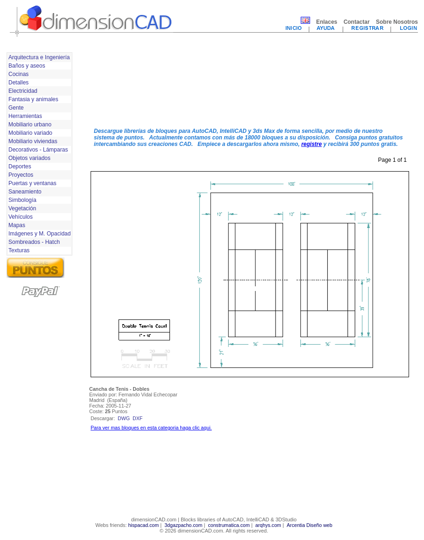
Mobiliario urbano (29, 124)
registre (311, 144)
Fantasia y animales (33, 99)
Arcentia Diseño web (309, 525)
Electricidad (22, 91)
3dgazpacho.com (183, 525)
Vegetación (22, 208)
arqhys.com (268, 525)
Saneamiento (25, 191)
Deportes (19, 166)
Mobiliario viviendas (32, 141)
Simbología (22, 200)
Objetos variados (29, 158)
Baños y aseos (26, 65)
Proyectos (20, 175)
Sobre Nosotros (397, 22)
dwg (124, 418)
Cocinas (18, 74)
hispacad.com (143, 525)
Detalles (18, 82)
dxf (137, 418)
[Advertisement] (129, 85)
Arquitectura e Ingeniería (39, 57)
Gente (16, 107)
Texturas (18, 250)
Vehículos (20, 217)
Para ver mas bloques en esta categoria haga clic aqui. (151, 427)
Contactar (357, 22)
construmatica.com (228, 525)
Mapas (16, 225)
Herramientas (25, 116)
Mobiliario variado (30, 133)
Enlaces (326, 22)
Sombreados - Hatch (34, 242)
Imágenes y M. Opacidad (39, 233)
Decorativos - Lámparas (38, 149)
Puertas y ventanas (32, 183)
